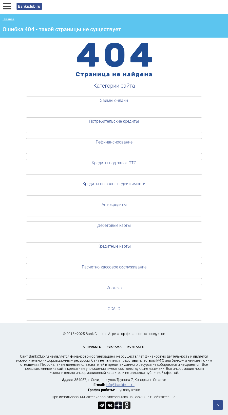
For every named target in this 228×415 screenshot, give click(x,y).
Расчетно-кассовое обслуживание (114, 267)
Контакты (136, 346)
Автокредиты (114, 204)
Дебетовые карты (114, 225)
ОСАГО (114, 308)
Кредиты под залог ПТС (114, 163)
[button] (7, 6)
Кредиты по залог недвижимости (114, 183)
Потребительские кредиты (114, 121)
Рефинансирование (114, 142)
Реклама (114, 346)
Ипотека (114, 287)
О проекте (92, 346)
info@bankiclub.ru (120, 385)
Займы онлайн (114, 100)
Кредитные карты (114, 246)
